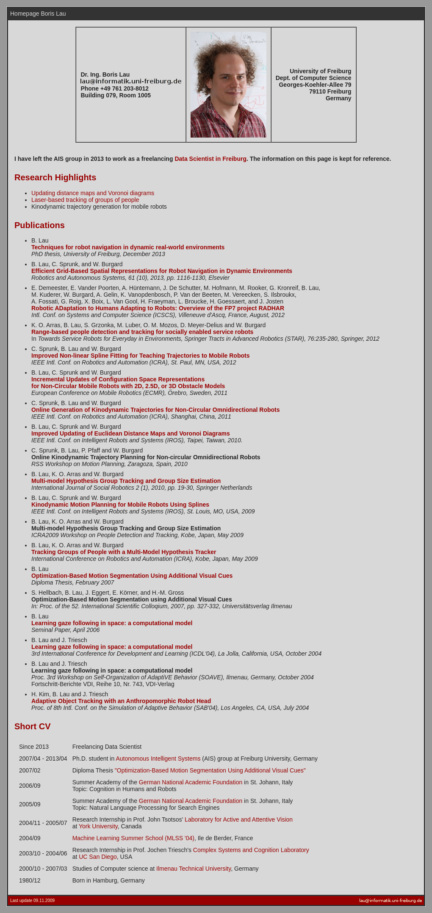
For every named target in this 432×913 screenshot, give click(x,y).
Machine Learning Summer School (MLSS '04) (133, 838)
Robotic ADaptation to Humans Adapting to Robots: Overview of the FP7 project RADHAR (157, 308)
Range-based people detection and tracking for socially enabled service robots (142, 331)
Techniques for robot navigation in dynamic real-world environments (127, 247)
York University (98, 826)
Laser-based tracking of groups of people (85, 199)
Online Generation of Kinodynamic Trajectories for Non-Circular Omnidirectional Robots (155, 409)
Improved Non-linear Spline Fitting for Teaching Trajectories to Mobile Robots (140, 355)
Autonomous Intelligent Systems (158, 758)
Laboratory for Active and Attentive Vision (239, 819)
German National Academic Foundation (190, 782)
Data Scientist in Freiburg (210, 158)
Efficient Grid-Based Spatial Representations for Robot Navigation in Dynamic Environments (161, 271)
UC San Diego (98, 856)
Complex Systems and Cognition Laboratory (251, 850)
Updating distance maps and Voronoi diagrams (92, 193)
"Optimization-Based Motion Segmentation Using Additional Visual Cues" (210, 770)
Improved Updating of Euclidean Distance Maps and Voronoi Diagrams (130, 433)
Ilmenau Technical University (193, 868)
